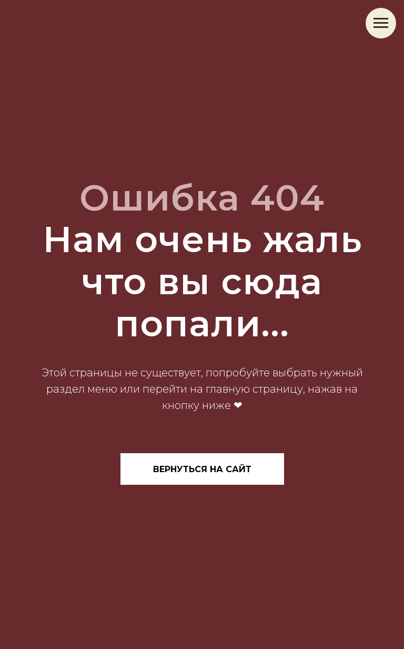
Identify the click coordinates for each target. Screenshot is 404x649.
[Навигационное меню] (380, 23)
